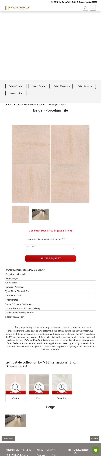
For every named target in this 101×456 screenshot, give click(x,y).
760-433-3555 (24, 450)
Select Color (15, 86)
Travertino (62, 398)
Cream (15, 398)
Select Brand (84, 86)
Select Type (38, 86)
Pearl (38, 398)
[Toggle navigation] (93, 8)
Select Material (61, 86)
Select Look (15, 93)
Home (8, 104)
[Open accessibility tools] (96, 450)
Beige (15, 278)
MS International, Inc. (34, 104)
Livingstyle (53, 104)
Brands (17, 104)
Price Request (50, 258)
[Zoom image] (15, 387)
